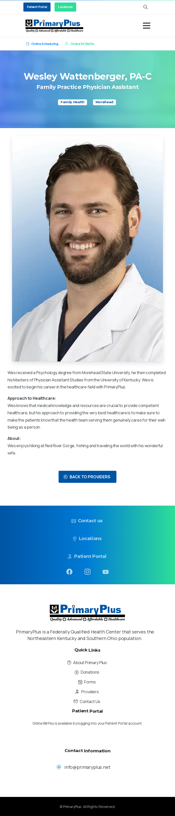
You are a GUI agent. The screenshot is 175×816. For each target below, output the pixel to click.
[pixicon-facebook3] (69, 573)
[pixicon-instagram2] (87, 575)
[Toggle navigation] (147, 25)
